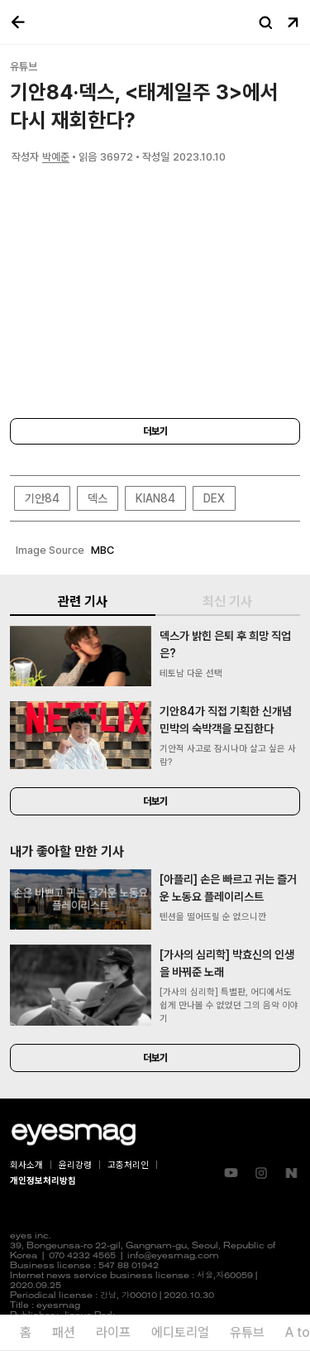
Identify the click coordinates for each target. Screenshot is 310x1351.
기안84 (42, 498)
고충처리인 (128, 1165)
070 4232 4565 (82, 1256)
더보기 (155, 431)
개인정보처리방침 (43, 1181)
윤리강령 (75, 1165)
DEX (214, 498)
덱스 (97, 498)
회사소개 (26, 1165)
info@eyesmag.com (173, 1256)
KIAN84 (155, 498)
